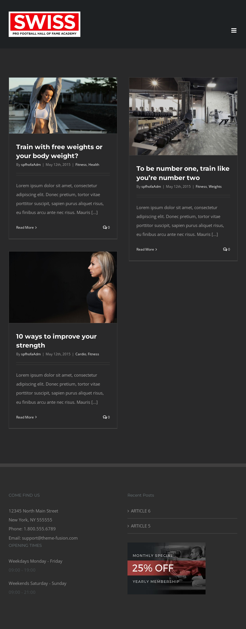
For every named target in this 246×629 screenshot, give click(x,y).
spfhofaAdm (31, 164)
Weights (215, 186)
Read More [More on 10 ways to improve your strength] (25, 417)
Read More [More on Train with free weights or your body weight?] (25, 227)
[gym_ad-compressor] (166, 544)
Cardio (80, 354)
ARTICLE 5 (141, 526)
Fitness (81, 164)
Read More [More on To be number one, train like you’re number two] (145, 249)
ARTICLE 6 (141, 511)
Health (93, 164)
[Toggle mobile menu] (234, 30)
